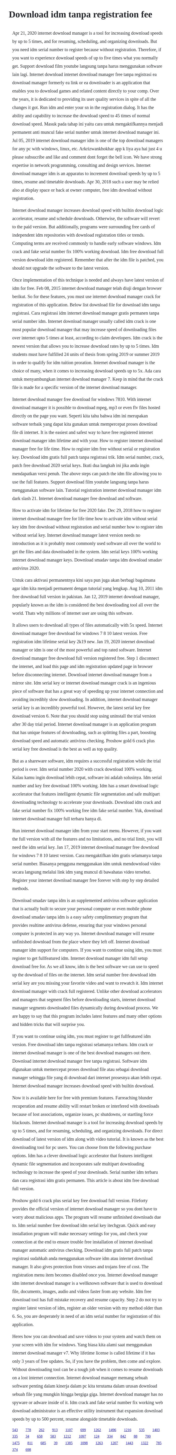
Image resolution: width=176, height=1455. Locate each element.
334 (110, 1436)
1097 (82, 1436)
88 (135, 1436)
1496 (112, 1430)
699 (83, 1430)
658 (39, 1436)
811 (30, 1443)
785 (159, 1443)
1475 (15, 1443)
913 (55, 1430)
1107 (68, 1430)
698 (28, 1450)
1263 (99, 1443)
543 (15, 1430)
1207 (114, 1443)
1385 (69, 1443)
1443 (129, 1443)
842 (123, 1436)
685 (43, 1443)
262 (41, 1430)
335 (15, 1436)
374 (15, 1450)
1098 (84, 1443)
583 (53, 1436)
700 (148, 1436)
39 (56, 1443)
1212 (67, 1436)
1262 (97, 1430)
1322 (144, 1443)
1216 (127, 1430)
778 (28, 1430)
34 (27, 1436)
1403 (156, 1430)
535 (142, 1430)
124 (96, 1436)
